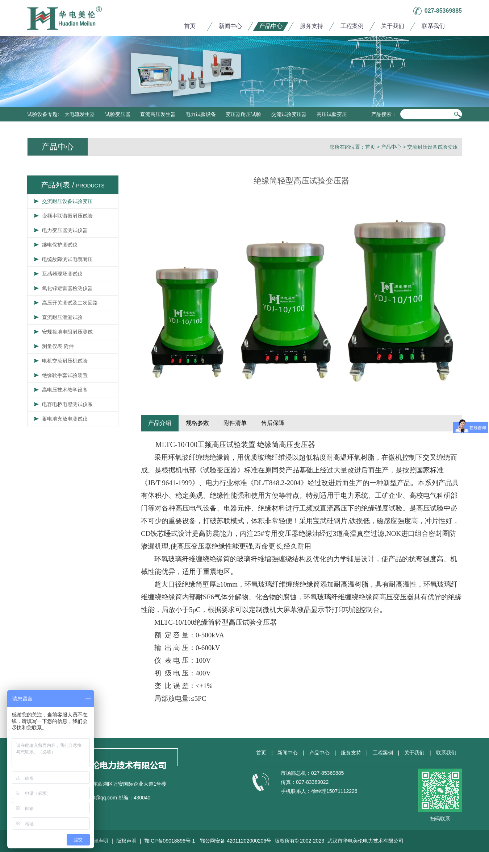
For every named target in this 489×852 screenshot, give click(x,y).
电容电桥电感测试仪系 (67, 404)
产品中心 (271, 26)
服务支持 (311, 26)
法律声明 (98, 841)
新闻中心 (230, 26)
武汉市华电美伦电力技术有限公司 (365, 841)
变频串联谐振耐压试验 (67, 216)
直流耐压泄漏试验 (62, 317)
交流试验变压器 (289, 114)
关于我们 (392, 26)
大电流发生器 (79, 114)
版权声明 (126, 841)
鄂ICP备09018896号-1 (169, 841)
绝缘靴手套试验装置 (65, 375)
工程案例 (352, 26)
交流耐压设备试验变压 (432, 147)
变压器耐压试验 (243, 114)
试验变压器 (117, 114)
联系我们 (433, 26)
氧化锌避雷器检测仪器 (67, 288)
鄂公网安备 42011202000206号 (235, 841)
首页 (190, 26)
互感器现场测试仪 (62, 274)
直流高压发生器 (158, 114)
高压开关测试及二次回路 (70, 303)
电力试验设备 (200, 114)
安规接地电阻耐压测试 (67, 332)
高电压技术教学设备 (65, 390)
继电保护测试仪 (60, 245)
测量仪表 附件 (58, 346)
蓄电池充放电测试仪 (65, 419)
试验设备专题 (42, 114)
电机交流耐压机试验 (65, 361)
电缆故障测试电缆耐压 (67, 259)
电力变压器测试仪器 (65, 230)
